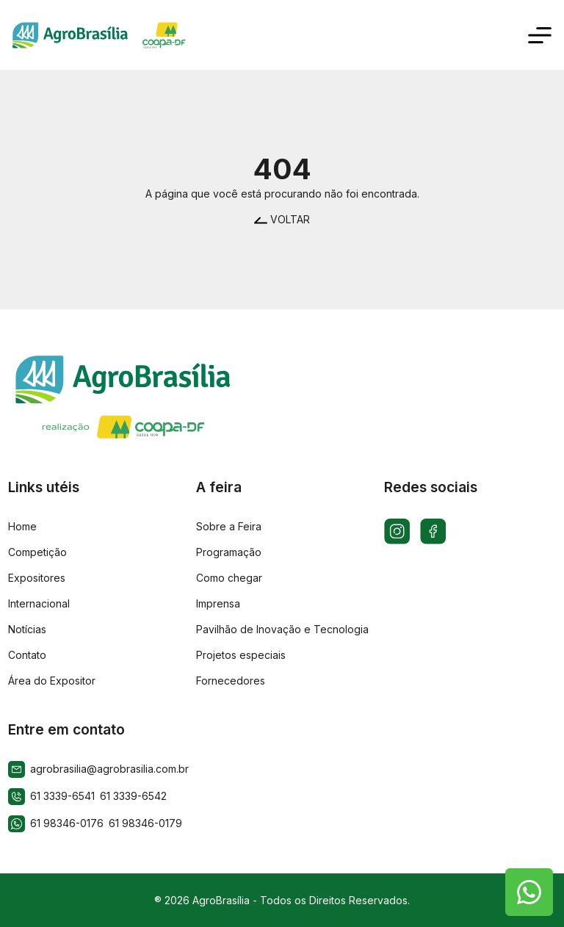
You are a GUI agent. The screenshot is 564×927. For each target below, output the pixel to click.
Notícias (27, 629)
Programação (228, 552)
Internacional (39, 603)
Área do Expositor (51, 680)
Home (22, 526)
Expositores (36, 577)
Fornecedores (230, 680)
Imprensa (218, 603)
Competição (37, 552)
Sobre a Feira (228, 526)
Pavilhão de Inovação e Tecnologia (282, 629)
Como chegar (229, 577)
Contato (27, 655)
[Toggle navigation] (540, 35)
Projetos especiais (241, 655)
